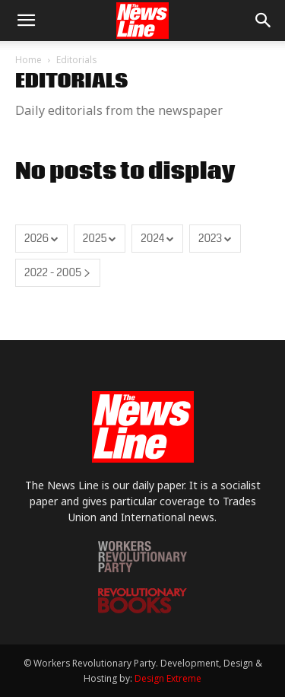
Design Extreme (168, 678)
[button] (26, 20)
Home (28, 59)
